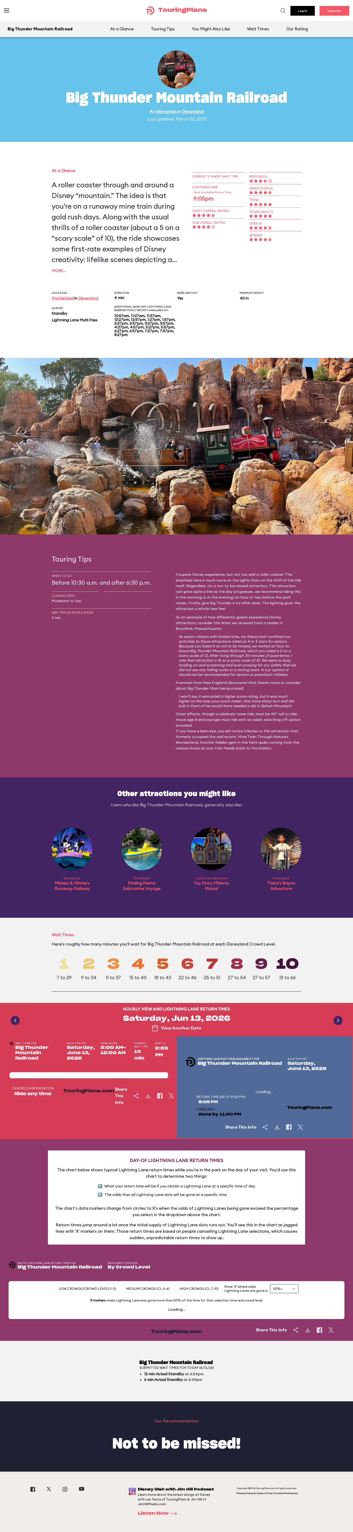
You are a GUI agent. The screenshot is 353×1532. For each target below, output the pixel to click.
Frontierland (62, 298)
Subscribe (334, 11)
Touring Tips (163, 29)
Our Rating (297, 29)
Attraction (166, 111)
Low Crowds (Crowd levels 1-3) (87, 1289)
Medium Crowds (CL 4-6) (148, 1289)
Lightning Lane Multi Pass (74, 320)
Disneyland (193, 111)
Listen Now (159, 1513)
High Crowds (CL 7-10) (198, 1289)
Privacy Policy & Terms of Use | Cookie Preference (267, 1493)
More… (59, 270)
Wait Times (258, 29)
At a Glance (122, 29)
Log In (302, 11)
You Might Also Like (211, 29)
